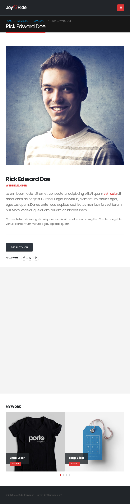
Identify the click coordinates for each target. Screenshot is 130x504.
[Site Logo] (16, 7)
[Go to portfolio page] (35, 441)
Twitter (30, 257)
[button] (120, 7)
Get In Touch (19, 247)
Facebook (24, 257)
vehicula (110, 193)
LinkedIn (36, 257)
